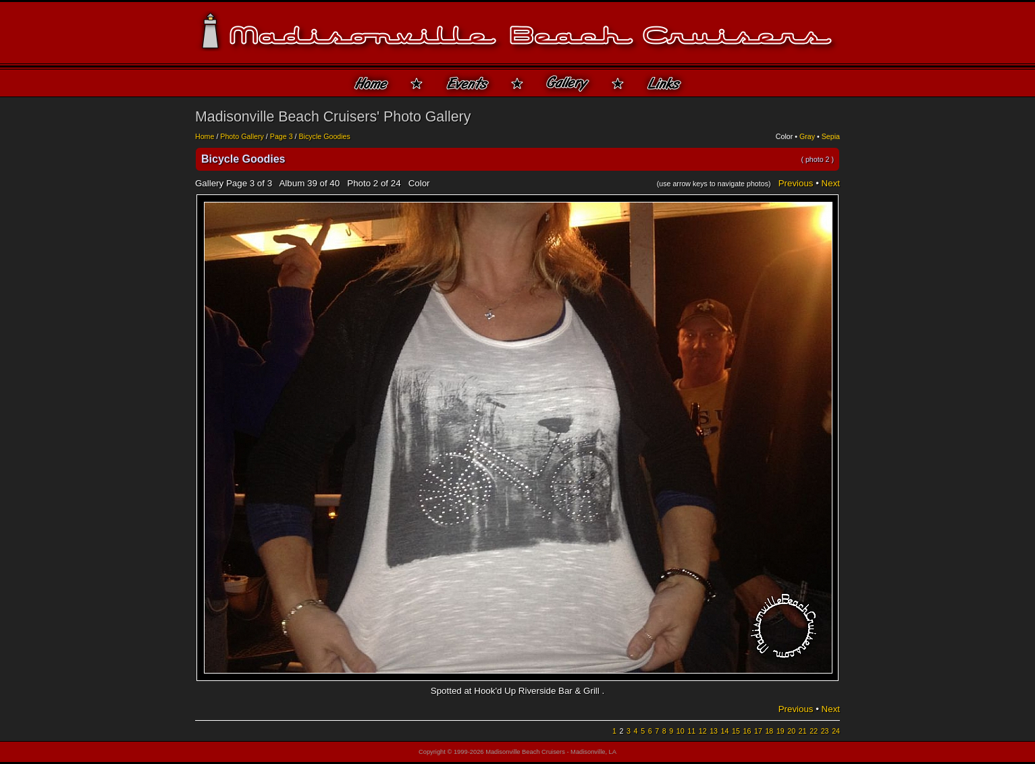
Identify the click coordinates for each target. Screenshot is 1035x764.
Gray (807, 136)
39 (312, 183)
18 (769, 731)
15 (736, 731)
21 (803, 731)
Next (831, 183)
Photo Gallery (242, 136)
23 (825, 731)
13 (714, 731)
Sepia (831, 136)
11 (691, 731)
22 (814, 731)
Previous (796, 183)
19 (780, 731)
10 (680, 731)
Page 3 (281, 136)
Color (784, 136)
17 (758, 731)
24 (836, 731)
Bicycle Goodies (324, 136)
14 (725, 731)
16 (747, 731)
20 (791, 731)
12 (703, 731)
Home (204, 136)
